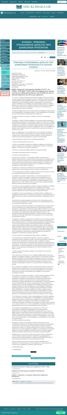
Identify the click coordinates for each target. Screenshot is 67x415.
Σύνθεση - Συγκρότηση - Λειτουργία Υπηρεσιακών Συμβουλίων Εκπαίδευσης (30, 375)
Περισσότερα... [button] (14, 412)
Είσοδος (29, 408)
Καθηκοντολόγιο (5, 80)
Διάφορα (4, 68)
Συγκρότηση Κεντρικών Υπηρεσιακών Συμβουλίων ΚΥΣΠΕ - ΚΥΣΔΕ (31, 367)
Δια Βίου (53, 12)
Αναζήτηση (19, 408)
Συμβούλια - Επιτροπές (4, 72)
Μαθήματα (38, 12)
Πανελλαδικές (46, 12)
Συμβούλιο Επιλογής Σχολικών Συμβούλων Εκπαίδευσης (28, 371)
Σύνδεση (61, 244)
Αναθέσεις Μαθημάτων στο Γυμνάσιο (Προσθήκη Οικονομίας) (61, 90)
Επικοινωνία (27, 1)
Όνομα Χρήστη (60, 231)
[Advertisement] (33, 27)
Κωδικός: (59, 236)
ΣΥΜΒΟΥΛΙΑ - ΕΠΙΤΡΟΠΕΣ (30, 52)
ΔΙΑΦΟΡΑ (52, 16)
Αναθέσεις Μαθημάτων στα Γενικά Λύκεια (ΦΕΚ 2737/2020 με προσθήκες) (61, 71)
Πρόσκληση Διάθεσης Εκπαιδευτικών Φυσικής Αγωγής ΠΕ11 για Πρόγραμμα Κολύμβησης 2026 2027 (62, 136)
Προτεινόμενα (13, 1)
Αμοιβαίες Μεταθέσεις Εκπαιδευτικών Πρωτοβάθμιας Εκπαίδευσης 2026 (62, 177)
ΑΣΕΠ (39, 16)
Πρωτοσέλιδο (5, 1)
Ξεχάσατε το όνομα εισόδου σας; (61, 257)
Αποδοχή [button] (61, 412)
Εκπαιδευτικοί (33, 16)
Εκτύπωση (52, 57)
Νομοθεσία (45, 16)
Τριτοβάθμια (60, 12)
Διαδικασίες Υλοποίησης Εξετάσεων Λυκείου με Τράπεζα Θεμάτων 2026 (61, 51)
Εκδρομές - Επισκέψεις (4, 76)
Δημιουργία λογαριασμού (61, 262)
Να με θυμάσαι (62, 241)
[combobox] (62, 2)
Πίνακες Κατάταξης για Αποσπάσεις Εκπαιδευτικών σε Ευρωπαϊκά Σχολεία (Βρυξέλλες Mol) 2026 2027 (62, 111)
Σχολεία (22, 12)
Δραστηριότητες (30, 12)
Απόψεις (20, 1)
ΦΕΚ (3, 86)
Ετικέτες (24, 408)
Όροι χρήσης (13, 408)
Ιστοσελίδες (35, 1)
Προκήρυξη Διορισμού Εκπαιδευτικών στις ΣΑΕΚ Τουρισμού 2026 (62, 158)
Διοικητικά (4, 83)
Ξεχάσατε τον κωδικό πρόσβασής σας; (61, 251)
